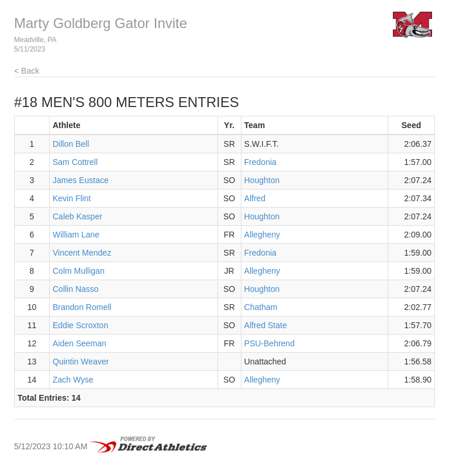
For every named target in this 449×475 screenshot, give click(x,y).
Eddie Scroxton (80, 325)
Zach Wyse (73, 379)
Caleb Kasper (77, 216)
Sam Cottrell (75, 162)
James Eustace (81, 180)
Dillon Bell (71, 144)
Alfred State (265, 325)
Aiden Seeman (79, 343)
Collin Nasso (76, 289)
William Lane (76, 234)
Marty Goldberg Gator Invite (100, 23)
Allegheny (262, 234)
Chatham (261, 307)
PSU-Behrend (269, 343)
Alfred (255, 198)
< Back (26, 70)
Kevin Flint (72, 198)
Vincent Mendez (82, 252)
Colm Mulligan (79, 271)
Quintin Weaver (81, 361)
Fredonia (260, 162)
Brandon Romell (82, 307)
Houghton (262, 180)
